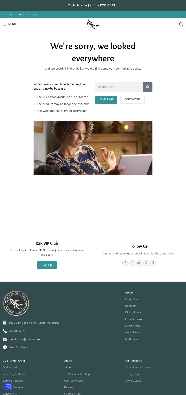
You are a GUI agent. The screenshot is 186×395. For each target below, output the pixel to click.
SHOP (129, 293)
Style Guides (133, 381)
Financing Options (14, 374)
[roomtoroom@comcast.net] (5, 339)
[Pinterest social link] (146, 263)
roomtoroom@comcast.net (25, 339)
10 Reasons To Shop (77, 374)
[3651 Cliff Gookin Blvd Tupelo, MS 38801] (5, 323)
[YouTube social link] (139, 263)
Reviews (69, 387)
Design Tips (132, 374)
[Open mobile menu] (9, 24)
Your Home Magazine (138, 367)
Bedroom (130, 306)
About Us (70, 367)
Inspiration (133, 361)
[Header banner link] (93, 5)
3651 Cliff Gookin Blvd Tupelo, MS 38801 (34, 323)
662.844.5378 (17, 331)
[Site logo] (93, 24)
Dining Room (133, 312)
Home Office (133, 326)
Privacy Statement (14, 387)
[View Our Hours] (5, 347)
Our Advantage (73, 381)
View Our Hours (19, 347)
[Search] (181, 24)
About (69, 361)
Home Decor (133, 332)
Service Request (13, 381)
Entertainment (134, 319)
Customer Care (14, 361)
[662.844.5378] (5, 331)
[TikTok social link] (153, 263)
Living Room (132, 299)
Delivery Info (10, 367)
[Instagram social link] (132, 263)
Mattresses (132, 339)
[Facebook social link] (125, 263)
